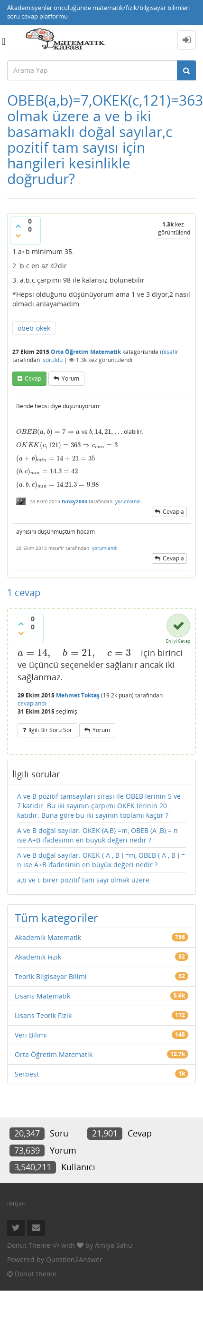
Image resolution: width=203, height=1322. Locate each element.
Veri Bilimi (31, 1034)
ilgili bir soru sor (50, 730)
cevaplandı (32, 703)
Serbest (27, 1073)
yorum (70, 378)
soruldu (53, 360)
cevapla (173, 512)
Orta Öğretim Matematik (86, 352)
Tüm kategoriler (56, 917)
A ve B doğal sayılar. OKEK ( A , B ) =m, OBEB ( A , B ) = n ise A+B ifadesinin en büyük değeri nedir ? (101, 860)
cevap (33, 378)
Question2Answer (74, 1259)
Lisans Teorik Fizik (43, 1015)
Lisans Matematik (42, 995)
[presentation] (45, 432)
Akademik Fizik (38, 956)
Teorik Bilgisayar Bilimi (51, 976)
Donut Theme (28, 1245)
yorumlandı (128, 501)
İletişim (16, 1203)
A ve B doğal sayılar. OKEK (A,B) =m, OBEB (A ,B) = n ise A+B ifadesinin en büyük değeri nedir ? (97, 835)
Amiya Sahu (113, 1245)
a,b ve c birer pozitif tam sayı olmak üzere (83, 879)
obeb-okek (34, 328)
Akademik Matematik (48, 937)
